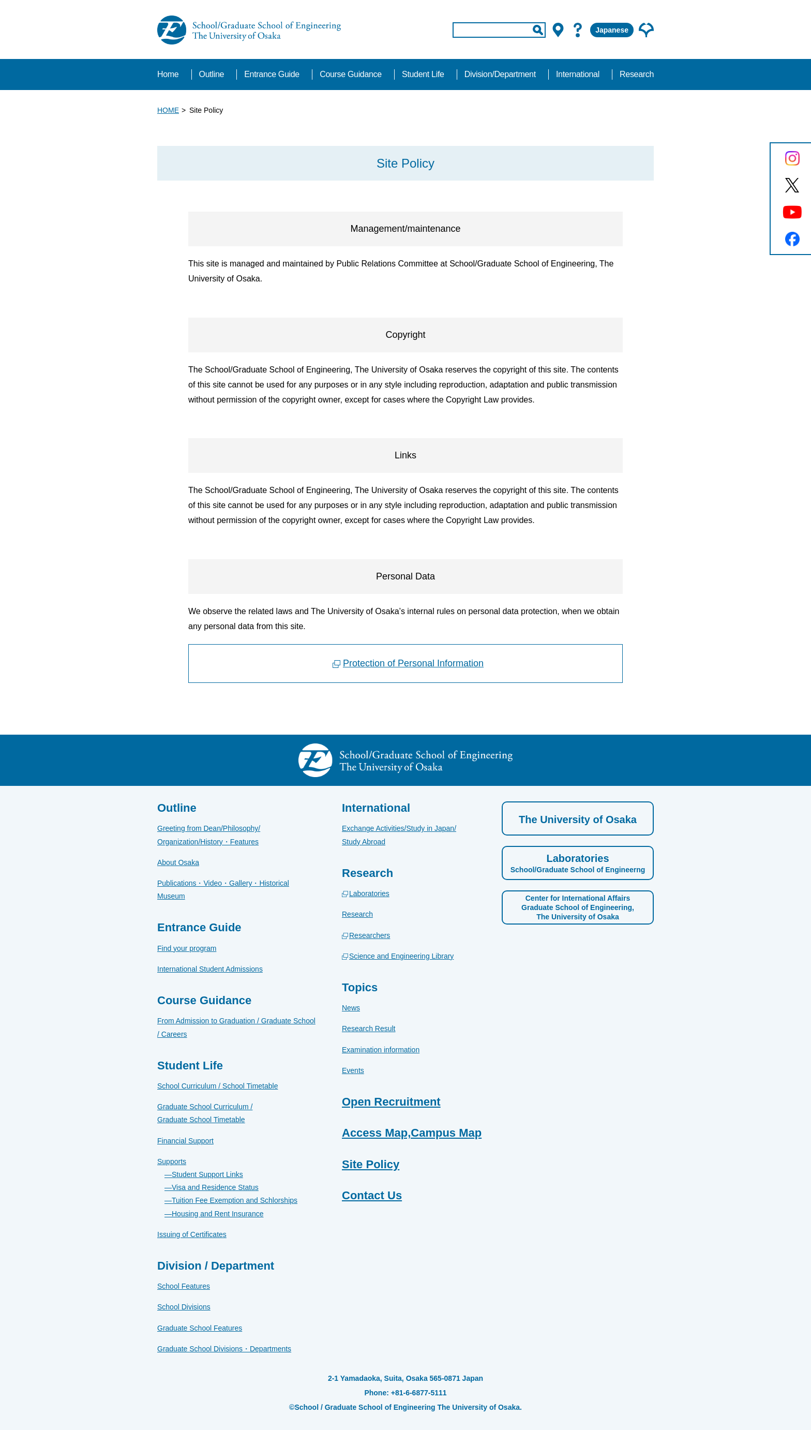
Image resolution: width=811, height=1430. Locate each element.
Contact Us (372, 1195)
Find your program (186, 948)
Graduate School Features (199, 1328)
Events (353, 1070)
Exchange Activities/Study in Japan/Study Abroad (399, 834)
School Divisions (184, 1307)
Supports (171, 1161)
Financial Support (185, 1141)
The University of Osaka (578, 819)
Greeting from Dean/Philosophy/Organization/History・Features (208, 834)
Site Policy (370, 1164)
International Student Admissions (210, 969)
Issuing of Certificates (192, 1234)
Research (357, 914)
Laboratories (369, 893)
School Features (183, 1286)
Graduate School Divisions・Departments (224, 1349)
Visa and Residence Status (215, 1187)
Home (167, 74)
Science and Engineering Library (401, 956)
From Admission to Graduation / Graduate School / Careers (236, 1027)
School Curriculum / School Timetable (217, 1086)
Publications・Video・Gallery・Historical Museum (223, 889)
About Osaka (178, 862)
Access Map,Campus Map (412, 1132)
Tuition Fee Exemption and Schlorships (234, 1200)
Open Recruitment (391, 1101)
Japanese (611, 30)
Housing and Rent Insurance (217, 1214)
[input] (499, 30)
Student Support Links (207, 1174)
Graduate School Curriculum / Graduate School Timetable (204, 1113)
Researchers (369, 935)
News (351, 1008)
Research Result (369, 1028)
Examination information (380, 1050)
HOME (168, 110)
